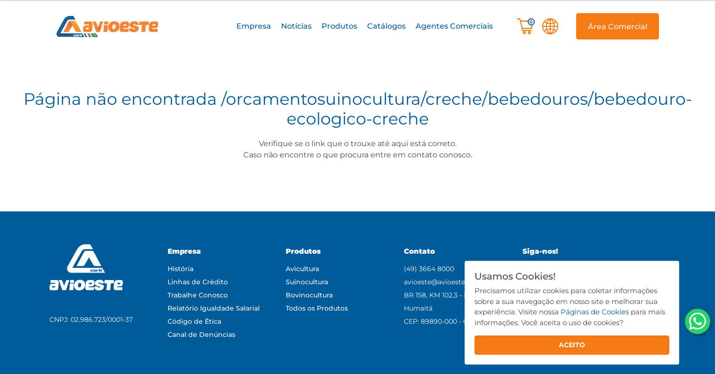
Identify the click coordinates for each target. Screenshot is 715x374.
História (180, 269)
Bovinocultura (309, 295)
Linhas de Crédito (198, 282)
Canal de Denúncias (201, 334)
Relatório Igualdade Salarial (214, 308)
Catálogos (386, 26)
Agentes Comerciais (454, 26)
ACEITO (572, 345)
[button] (254, 26)
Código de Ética (194, 321)
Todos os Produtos (317, 308)
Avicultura (302, 269)
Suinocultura (307, 282)
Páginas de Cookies (595, 311)
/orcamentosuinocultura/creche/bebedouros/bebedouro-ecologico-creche (456, 109)
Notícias (296, 26)
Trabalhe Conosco (198, 295)
